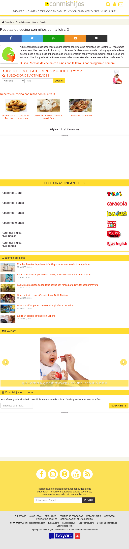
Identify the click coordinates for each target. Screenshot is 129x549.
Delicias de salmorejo (81, 115)
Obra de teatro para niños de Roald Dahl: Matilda (42, 295)
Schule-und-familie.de (107, 523)
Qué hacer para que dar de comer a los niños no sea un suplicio (64, 383)
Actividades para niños (26, 22)
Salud (103, 11)
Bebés (41, 11)
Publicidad (50, 516)
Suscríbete (118, 405)
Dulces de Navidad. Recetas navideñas (48, 116)
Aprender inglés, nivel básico (12, 234)
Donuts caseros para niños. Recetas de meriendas (16, 116)
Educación (70, 11)
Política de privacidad (71, 516)
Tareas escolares (88, 11)
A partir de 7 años (13, 213)
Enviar (88, 500)
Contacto (109, 516)
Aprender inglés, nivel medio (12, 244)
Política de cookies (46, 519)
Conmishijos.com (64, 526)
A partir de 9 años (13, 223)
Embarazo (19, 11)
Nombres (31, 11)
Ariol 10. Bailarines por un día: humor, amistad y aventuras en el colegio (54, 274)
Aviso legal (36, 516)
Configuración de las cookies (76, 519)
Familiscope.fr (68, 523)
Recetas (43, 22)
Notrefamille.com (37, 523)
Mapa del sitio (93, 516)
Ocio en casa (54, 11)
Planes (113, 11)
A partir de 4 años (13, 203)
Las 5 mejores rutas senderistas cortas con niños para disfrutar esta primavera (57, 285)
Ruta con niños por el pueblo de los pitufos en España (45, 305)
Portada (7, 22)
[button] (5, 362)
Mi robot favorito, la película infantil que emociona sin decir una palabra (53, 264)
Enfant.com (53, 523)
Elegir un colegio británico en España (36, 316)
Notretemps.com (86, 523)
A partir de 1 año (12, 193)
